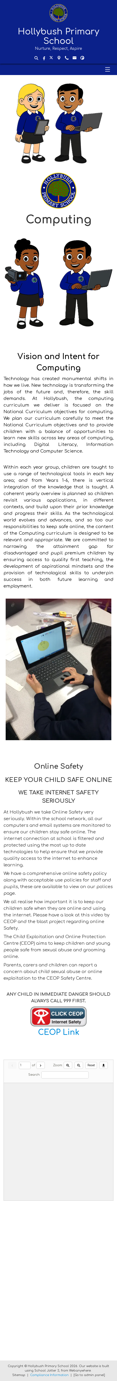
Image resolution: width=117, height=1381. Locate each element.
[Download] (103, 1065)
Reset (91, 1065)
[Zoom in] (68, 1065)
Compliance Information (49, 1375)
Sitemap (18, 1375)
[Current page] (25, 1065)
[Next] (40, 1065)
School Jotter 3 (46, 1370)
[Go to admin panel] (89, 1375)
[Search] (65, 1075)
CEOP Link (58, 1032)
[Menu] (58, 69)
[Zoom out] (79, 1065)
